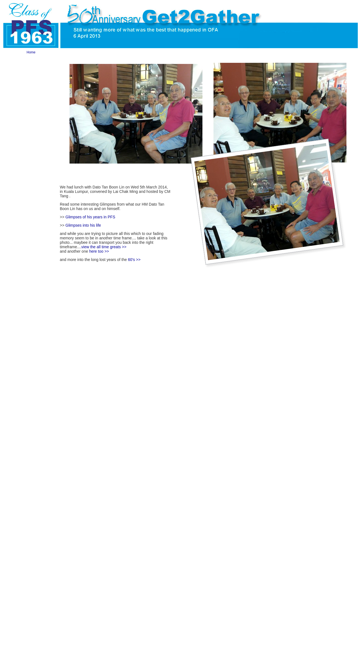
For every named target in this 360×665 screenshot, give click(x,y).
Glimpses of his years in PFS (90, 217)
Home (31, 52)
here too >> (99, 251)
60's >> (134, 259)
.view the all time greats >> (103, 247)
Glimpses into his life (83, 225)
